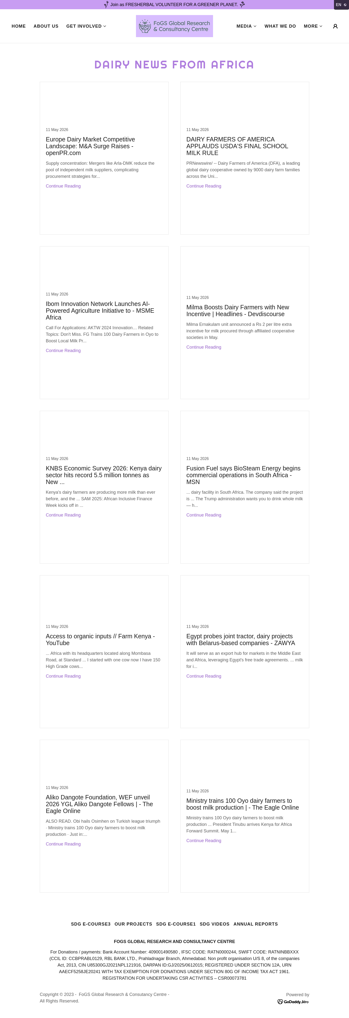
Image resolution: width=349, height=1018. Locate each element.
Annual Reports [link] (256, 924)
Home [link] (19, 26)
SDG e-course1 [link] (176, 924)
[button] (86, 26)
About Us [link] (46, 26)
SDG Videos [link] (215, 924)
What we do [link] (280, 26)
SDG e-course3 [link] (91, 924)
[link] (174, 25)
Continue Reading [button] (63, 186)
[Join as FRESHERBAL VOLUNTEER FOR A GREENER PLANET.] (174, 4)
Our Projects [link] (133, 924)
